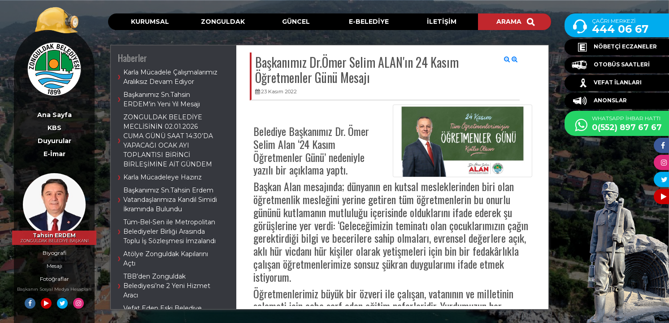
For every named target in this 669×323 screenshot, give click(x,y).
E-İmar (54, 154)
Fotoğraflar (54, 278)
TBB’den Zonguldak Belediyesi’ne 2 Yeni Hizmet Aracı (166, 285)
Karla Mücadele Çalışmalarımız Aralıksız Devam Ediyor (170, 77)
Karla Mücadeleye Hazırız (162, 177)
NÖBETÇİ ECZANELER (614, 47)
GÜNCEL (296, 21)
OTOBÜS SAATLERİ (611, 65)
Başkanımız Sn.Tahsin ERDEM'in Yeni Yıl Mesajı (161, 99)
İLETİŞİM (441, 21)
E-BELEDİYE (369, 21)
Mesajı (54, 265)
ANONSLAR (599, 100)
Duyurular (54, 141)
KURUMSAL (150, 21)
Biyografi (54, 252)
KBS (54, 128)
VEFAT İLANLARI (607, 83)
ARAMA (515, 21)
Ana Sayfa (54, 115)
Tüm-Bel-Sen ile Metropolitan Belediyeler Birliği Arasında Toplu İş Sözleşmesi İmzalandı (169, 231)
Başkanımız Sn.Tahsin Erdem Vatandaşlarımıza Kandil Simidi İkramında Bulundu (170, 199)
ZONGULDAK (223, 21)
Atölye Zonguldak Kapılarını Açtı (165, 258)
